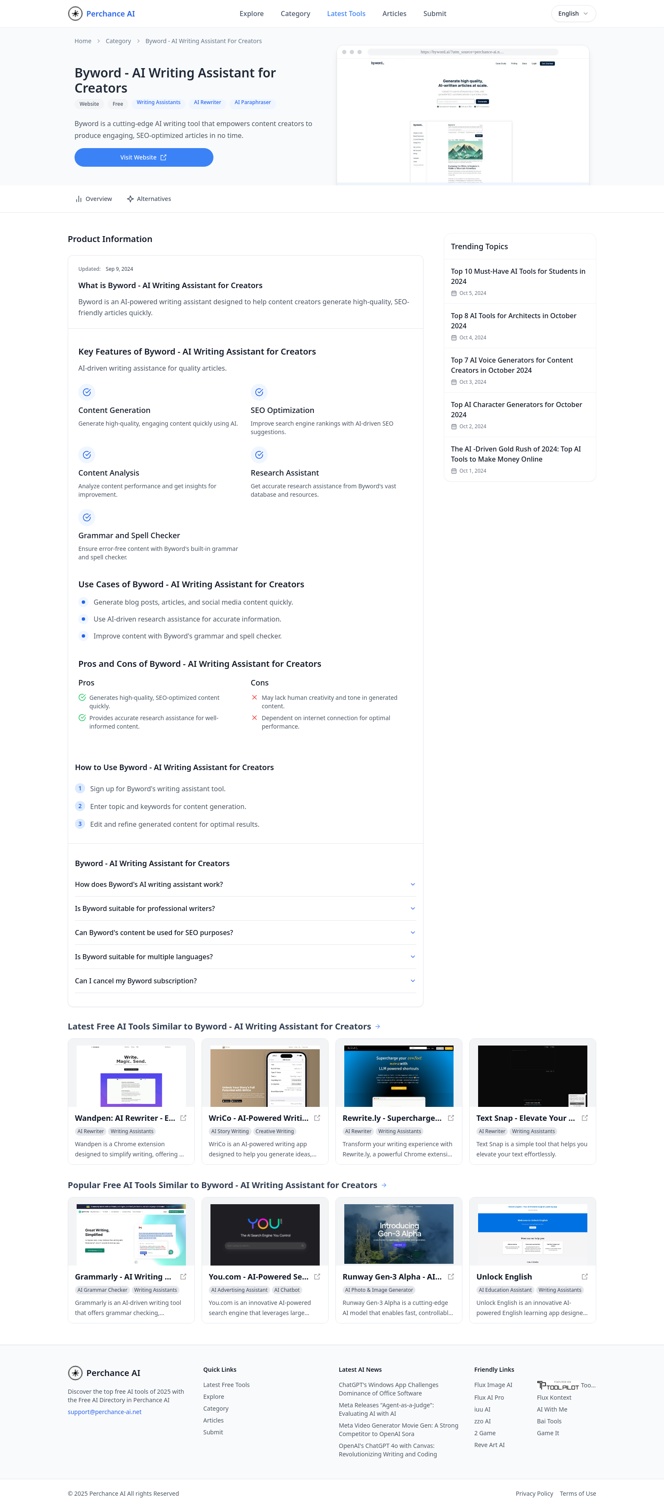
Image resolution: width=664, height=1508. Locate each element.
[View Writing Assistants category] (132, 1131)
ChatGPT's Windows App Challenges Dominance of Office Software (389, 1389)
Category (295, 13)
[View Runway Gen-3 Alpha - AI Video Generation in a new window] (399, 1235)
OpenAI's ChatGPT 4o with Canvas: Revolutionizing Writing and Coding (388, 1450)
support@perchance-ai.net (104, 1412)
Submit (434, 13)
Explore (252, 13)
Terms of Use (578, 1493)
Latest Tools (346, 13)
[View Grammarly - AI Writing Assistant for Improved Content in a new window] (131, 1235)
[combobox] (573, 13)
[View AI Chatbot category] (287, 1290)
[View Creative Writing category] (275, 1131)
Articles (394, 13)
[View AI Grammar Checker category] (102, 1290)
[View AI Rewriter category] (90, 1131)
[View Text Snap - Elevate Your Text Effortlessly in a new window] (532, 1076)
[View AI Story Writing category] (230, 1131)
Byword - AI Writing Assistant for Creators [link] (204, 41)
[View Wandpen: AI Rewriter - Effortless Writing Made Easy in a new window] (131, 1076)
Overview (93, 199)
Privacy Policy (534, 1493)
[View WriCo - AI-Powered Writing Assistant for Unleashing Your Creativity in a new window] (265, 1076)
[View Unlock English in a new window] (532, 1235)
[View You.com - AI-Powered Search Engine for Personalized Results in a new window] (265, 1235)
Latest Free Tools (226, 1385)
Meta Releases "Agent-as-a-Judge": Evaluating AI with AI (386, 1409)
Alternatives (148, 199)
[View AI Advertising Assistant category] (239, 1290)
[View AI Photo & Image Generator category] (379, 1290)
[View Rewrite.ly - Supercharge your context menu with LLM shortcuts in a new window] (399, 1076)
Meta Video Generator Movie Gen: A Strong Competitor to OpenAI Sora (399, 1429)
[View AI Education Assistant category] (505, 1290)
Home (83, 41)
